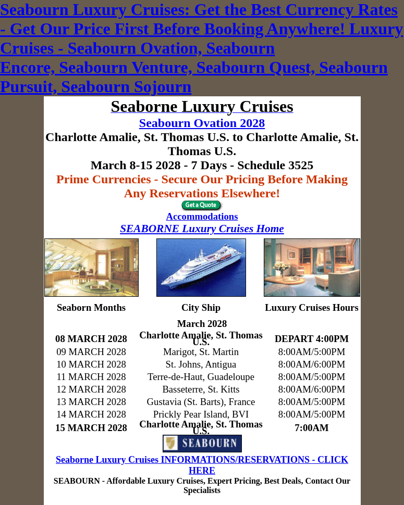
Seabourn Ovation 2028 (202, 123)
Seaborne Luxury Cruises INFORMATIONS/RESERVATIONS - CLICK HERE (202, 465)
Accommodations (202, 216)
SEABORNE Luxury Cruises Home (202, 228)
